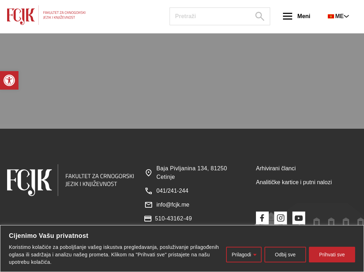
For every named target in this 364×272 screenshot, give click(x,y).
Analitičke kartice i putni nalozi (294, 182)
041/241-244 (172, 191)
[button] (9, 80)
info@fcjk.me (172, 205)
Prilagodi (241, 254)
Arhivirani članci (276, 168)
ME (336, 16)
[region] (182, 248)
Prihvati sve (332, 254)
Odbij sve (285, 254)
